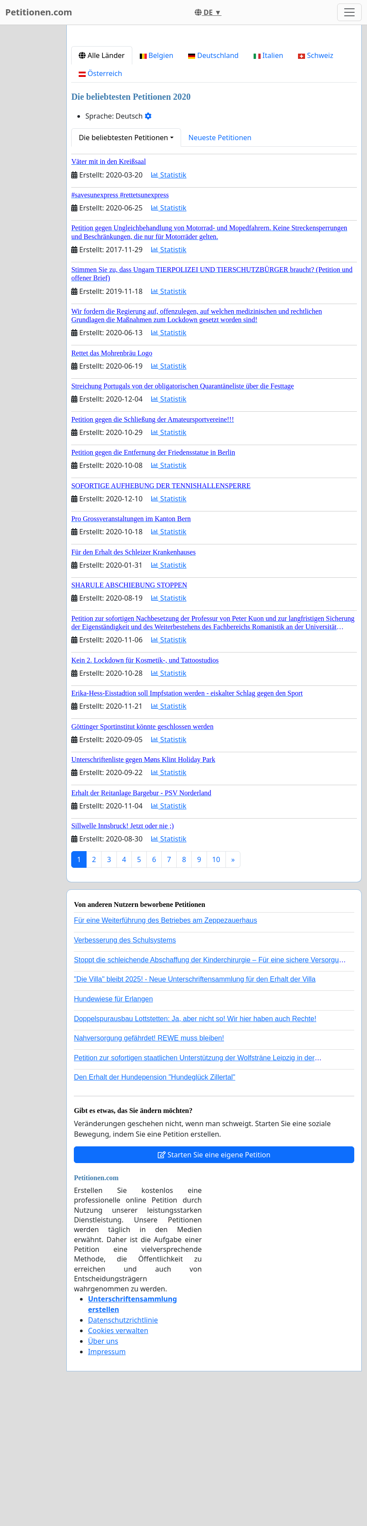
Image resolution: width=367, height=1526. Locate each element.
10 (216, 982)
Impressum (107, 1474)
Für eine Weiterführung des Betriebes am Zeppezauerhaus (165, 1043)
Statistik (168, 298)
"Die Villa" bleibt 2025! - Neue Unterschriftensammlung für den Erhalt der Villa (195, 1102)
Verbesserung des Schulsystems (125, 1063)
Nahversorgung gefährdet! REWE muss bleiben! (149, 1161)
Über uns (103, 1464)
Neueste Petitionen (220, 260)
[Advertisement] (214, 100)
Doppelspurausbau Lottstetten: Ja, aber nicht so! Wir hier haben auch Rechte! (195, 1141)
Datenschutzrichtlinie (123, 1443)
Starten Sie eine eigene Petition (214, 1278)
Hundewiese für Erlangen (113, 1122)
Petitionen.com (38, 12)
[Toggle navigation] (349, 12)
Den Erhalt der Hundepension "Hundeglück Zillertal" (154, 1200)
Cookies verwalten (118, 1453)
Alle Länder (102, 178)
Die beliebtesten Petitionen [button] (123, 260)
